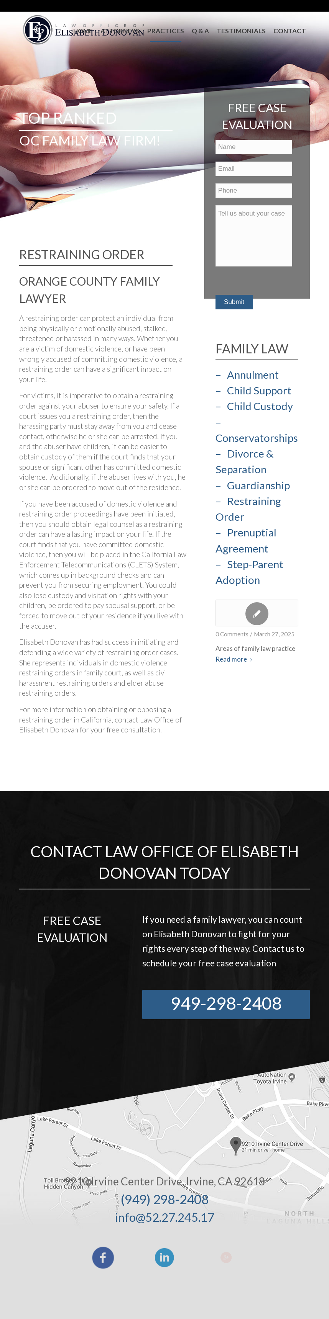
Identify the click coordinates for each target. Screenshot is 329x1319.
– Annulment (247, 374)
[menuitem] (83, 31)
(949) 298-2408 (165, 1199)
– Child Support (253, 390)
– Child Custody (254, 406)
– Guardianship (252, 485)
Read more (235, 659)
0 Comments (231, 634)
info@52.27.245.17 (164, 1217)
